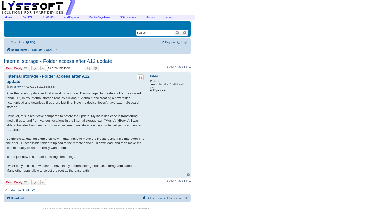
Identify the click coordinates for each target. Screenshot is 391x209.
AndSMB (48, 17)
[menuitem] (30, 42)
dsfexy (154, 75)
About (169, 17)
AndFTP (27, 17)
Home (8, 17)
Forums (151, 17)
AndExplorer (71, 17)
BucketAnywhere (99, 17)
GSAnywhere (128, 17)
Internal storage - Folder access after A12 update (58, 61)
